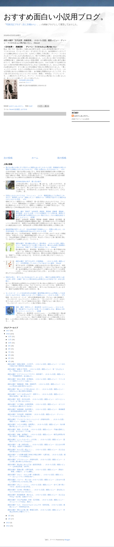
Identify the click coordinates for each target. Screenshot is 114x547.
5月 (9, 358)
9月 (9, 346)
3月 (9, 516)
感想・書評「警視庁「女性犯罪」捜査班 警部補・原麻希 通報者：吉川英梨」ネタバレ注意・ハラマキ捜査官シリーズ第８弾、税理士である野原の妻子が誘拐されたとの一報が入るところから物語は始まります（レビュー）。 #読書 (40, 214)
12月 (10, 336)
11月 (10, 339)
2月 (9, 519)
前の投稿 (61, 158)
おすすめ (24, 109)
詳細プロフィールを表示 (80, 119)
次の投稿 (8, 158)
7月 (9, 352)
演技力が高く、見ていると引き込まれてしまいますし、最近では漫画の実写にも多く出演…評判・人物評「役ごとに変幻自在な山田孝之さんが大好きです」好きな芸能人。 (35, 279)
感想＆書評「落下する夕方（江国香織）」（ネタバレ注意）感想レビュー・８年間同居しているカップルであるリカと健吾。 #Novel (40, 262)
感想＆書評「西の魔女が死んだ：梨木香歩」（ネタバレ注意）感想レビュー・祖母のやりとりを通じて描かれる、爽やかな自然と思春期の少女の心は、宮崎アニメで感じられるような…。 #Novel (40, 245)
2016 (8, 334)
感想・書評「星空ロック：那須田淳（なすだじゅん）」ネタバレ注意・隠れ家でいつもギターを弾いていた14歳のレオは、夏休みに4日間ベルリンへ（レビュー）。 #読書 (40, 309)
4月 (9, 361)
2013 (8, 523)
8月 (9, 349)
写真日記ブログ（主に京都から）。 (22, 24)
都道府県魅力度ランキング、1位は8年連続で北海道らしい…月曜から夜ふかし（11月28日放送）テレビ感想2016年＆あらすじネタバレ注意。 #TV (35, 230)
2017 (8, 331)
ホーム (35, 158)
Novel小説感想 (14, 109)
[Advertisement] (35, 136)
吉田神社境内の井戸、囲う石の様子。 (29, 181)
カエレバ (28, 82)
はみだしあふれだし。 (82, 116)
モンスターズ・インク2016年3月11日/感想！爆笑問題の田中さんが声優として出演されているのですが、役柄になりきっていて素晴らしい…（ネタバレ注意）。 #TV (35, 294)
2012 (8, 526)
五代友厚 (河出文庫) (26, 80)
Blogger (67, 540)
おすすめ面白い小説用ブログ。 (56, 17)
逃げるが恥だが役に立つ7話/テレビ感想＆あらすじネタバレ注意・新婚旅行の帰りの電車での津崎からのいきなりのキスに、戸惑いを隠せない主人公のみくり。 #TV (36, 168)
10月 (10, 343)
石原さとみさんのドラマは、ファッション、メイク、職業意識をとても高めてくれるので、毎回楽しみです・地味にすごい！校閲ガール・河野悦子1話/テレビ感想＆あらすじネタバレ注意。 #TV (36, 197)
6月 (9, 355)
